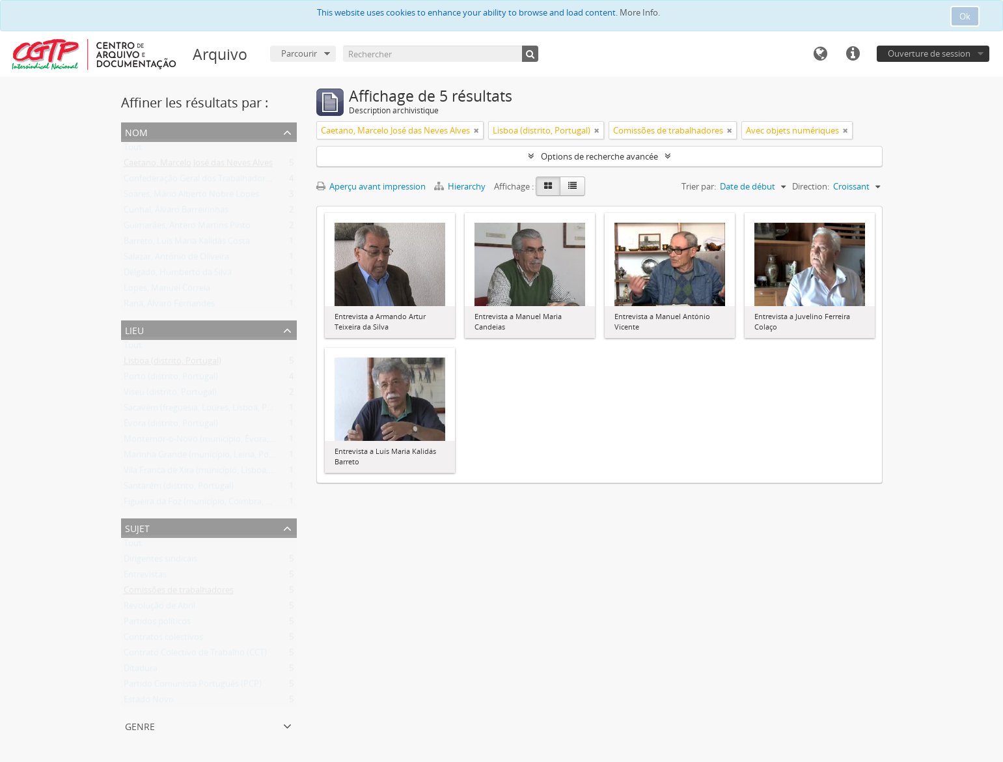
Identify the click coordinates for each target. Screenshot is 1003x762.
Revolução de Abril (159, 608)
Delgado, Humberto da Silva (178, 275)
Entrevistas (145, 577)
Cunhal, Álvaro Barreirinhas (176, 212)
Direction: (810, 186)
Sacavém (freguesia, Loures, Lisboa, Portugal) (210, 410)
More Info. (640, 12)
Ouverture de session (929, 53)
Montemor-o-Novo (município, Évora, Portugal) (215, 441)
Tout (133, 150)
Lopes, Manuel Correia (167, 290)
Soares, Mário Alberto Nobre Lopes (191, 197)
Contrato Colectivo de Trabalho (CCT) (195, 655)
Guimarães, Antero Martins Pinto (187, 228)
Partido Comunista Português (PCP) (193, 686)
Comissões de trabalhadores (179, 593)
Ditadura (141, 671)
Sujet (137, 527)
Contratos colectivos (163, 639)
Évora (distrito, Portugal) (171, 426)
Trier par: (698, 186)
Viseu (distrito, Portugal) (170, 395)
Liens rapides (852, 54)
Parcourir (299, 53)
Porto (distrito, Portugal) (171, 379)
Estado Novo (149, 702)
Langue (820, 54)
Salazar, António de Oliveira (176, 259)
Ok (964, 16)
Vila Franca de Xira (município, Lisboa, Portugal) (215, 473)
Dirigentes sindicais (160, 561)
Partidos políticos (157, 624)
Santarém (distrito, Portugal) (179, 488)
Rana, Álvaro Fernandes (169, 306)
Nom (136, 131)
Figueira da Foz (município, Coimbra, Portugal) (212, 504)
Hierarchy (461, 186)
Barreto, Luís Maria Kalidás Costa (187, 243)
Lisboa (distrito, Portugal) (172, 363)
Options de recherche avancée (599, 156)
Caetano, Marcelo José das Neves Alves (198, 165)
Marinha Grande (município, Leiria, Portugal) (209, 457)
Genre (140, 725)
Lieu (134, 329)
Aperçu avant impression (371, 186)
